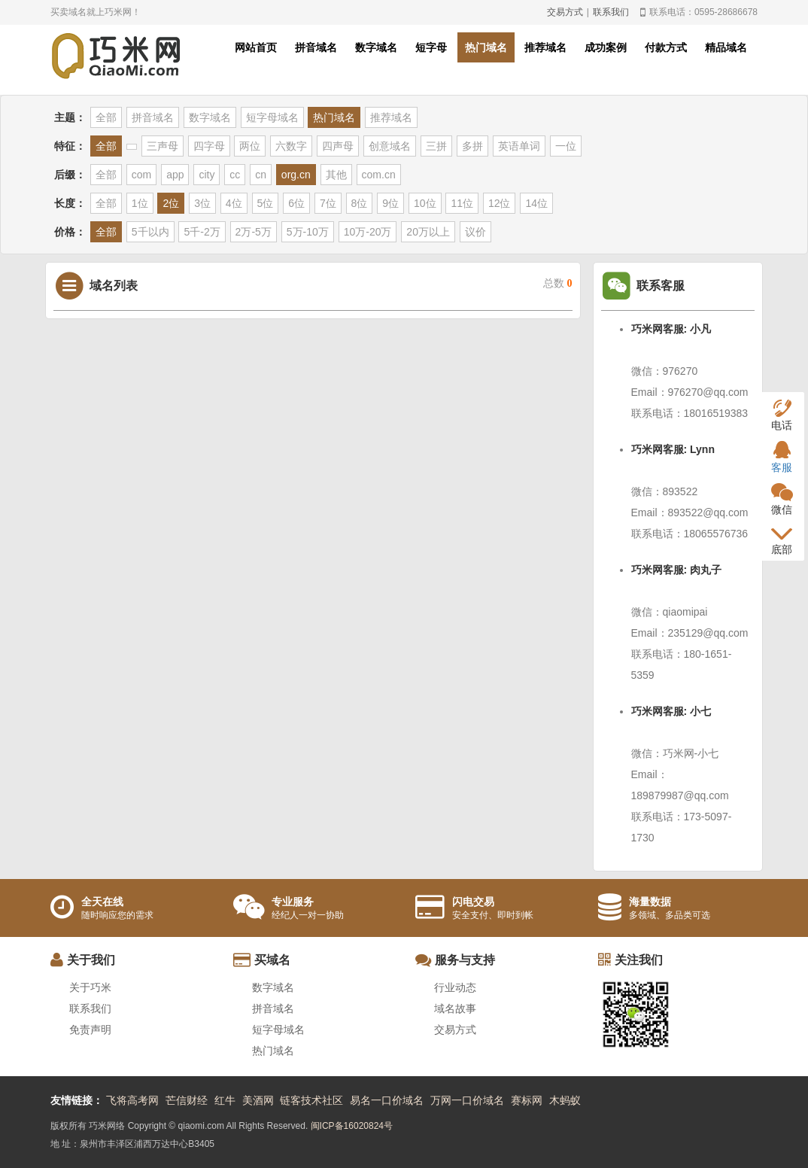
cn (260, 175)
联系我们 (611, 12)
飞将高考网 (132, 1100)
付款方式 (666, 47)
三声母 (162, 146)
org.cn (296, 175)
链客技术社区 (311, 1100)
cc (234, 175)
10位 (425, 203)
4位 (234, 203)
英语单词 (519, 146)
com (141, 175)
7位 (328, 203)
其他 (336, 175)
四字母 (209, 146)
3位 (202, 203)
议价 (475, 232)
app (175, 175)
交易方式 (565, 12)
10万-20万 (368, 232)
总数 (558, 283)
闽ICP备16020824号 (352, 1126)
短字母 (431, 47)
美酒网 (258, 1100)
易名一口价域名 (387, 1100)
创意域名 (390, 146)
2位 (171, 203)
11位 (462, 203)
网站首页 (256, 47)
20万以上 (428, 232)
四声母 (338, 146)
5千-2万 (202, 232)
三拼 (436, 146)
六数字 (291, 146)
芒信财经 (187, 1100)
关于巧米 (90, 987)
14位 (536, 203)
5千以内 (150, 232)
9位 (390, 203)
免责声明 (90, 1030)
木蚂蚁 (565, 1100)
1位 (140, 203)
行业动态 (455, 987)
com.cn (379, 175)
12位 (499, 203)
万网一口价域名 (467, 1100)
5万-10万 (308, 232)
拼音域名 (316, 47)
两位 (249, 146)
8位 (359, 203)
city (206, 175)
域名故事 (455, 1008)
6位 (296, 203)
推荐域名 (545, 47)
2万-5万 (253, 232)
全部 (106, 117)
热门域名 (486, 47)
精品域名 (726, 47)
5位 (265, 203)
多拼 (472, 146)
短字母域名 (272, 117)
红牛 (224, 1100)
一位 (565, 146)
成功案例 (606, 47)
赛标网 (526, 1100)
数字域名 (376, 47)
